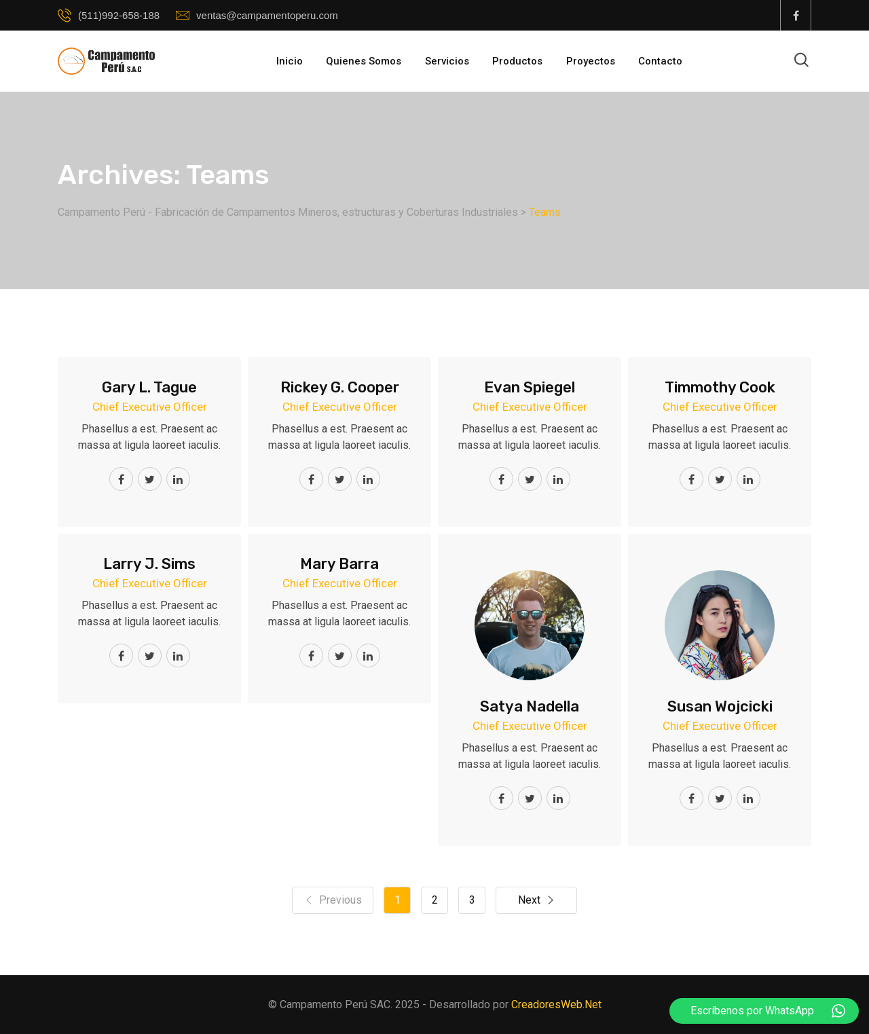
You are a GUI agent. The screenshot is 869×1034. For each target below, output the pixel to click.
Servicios (447, 61)
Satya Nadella (529, 706)
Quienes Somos (363, 61)
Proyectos (590, 61)
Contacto (660, 61)
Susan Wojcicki (720, 706)
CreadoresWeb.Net (556, 1004)
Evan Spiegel (529, 387)
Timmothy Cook (720, 387)
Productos (517, 61)
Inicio (289, 61)
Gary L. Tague (149, 387)
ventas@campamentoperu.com (267, 15)
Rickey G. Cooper (339, 387)
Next (536, 900)
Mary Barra (339, 564)
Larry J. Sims (149, 564)
